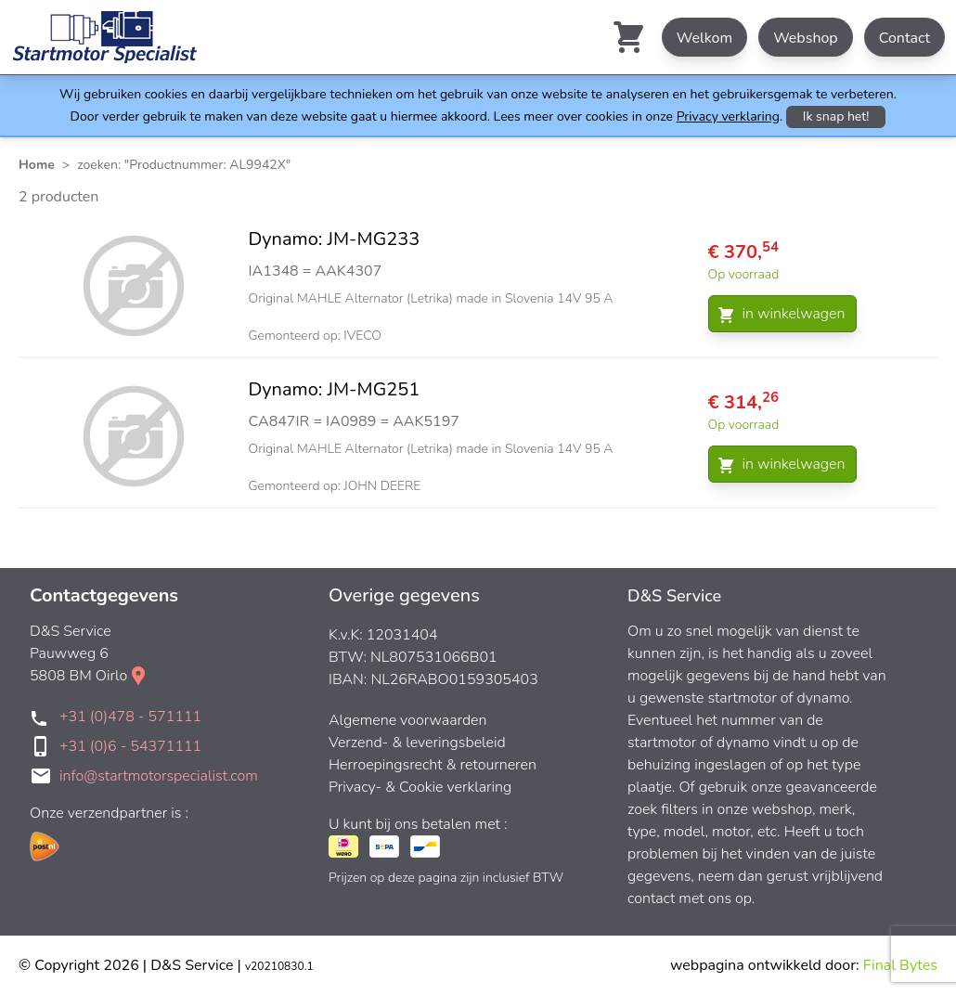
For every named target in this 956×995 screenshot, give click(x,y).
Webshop (805, 38)
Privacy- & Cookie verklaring (420, 787)
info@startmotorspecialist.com (158, 776)
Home (37, 165)
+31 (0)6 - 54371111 (130, 746)
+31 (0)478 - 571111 (130, 716)
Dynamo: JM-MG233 (334, 239)
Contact (904, 38)
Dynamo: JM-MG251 (334, 389)
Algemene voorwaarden (408, 720)
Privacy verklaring (728, 116)
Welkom (704, 38)
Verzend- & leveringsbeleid (417, 742)
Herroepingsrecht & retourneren (432, 765)
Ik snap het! (836, 116)
